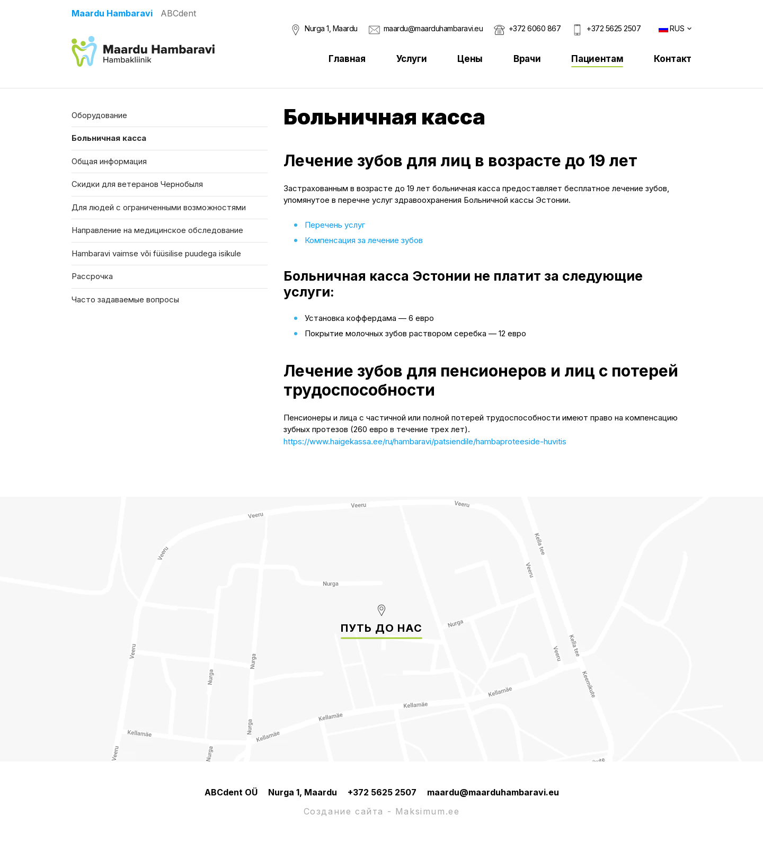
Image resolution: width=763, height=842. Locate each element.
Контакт (672, 58)
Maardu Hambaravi (112, 13)
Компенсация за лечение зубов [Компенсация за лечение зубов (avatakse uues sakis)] (364, 240)
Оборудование (99, 115)
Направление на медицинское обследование (157, 230)
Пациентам (597, 58)
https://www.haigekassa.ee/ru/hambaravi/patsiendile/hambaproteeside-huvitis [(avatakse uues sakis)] (424, 441)
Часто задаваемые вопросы (125, 299)
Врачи (526, 58)
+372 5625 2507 (614, 28)
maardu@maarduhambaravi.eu (433, 28)
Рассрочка (92, 276)
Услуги (411, 58)
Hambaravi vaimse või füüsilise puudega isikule (156, 253)
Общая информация (109, 161)
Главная (347, 58)
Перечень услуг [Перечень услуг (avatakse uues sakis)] (335, 225)
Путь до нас (381, 628)
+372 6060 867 (535, 28)
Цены (470, 58)
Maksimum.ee (427, 811)
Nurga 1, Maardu (331, 28)
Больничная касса (109, 138)
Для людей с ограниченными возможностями (159, 207)
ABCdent (178, 13)
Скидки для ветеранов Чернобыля (137, 184)
